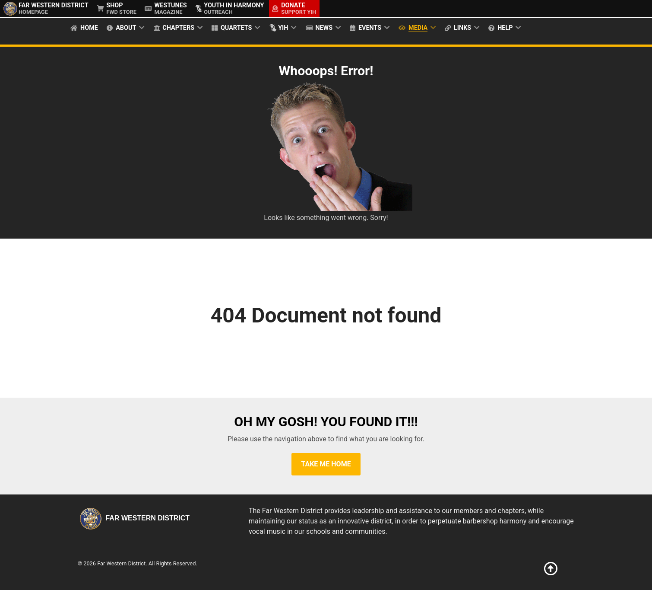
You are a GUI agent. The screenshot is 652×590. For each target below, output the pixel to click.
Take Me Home (326, 464)
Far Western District (134, 518)
